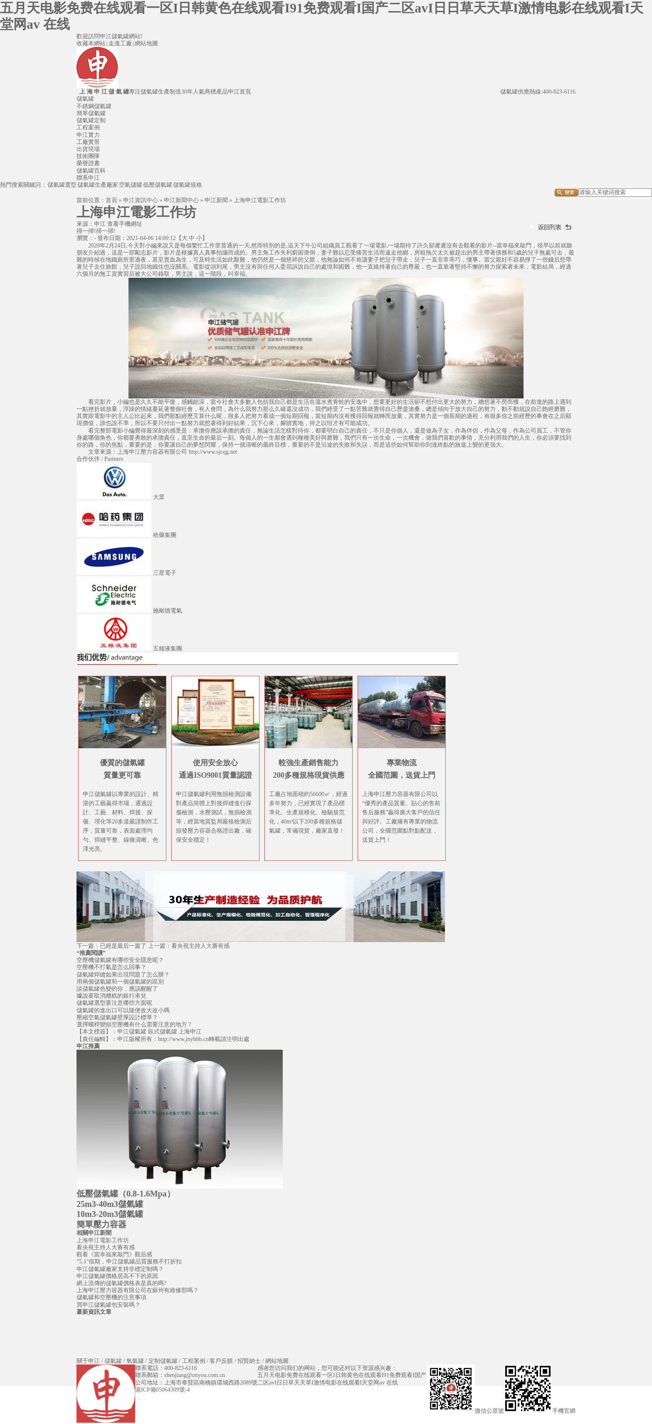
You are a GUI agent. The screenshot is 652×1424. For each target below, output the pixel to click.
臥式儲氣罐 (162, 1031)
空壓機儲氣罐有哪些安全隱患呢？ (120, 960)
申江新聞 (216, 200)
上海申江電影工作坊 (260, 200)
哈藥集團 (164, 535)
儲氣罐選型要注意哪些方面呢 (114, 1003)
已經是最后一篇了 (123, 946)
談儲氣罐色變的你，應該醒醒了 (117, 989)
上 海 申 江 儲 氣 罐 (103, 92)
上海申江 (190, 1031)
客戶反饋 (221, 1361)
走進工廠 (120, 43)
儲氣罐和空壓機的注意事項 (111, 1297)
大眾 (159, 497)
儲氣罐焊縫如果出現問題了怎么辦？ (123, 975)
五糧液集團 (167, 648)
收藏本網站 (91, 43)
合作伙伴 (100, 459)
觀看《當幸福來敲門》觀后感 (114, 1254)
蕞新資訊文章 (94, 1312)
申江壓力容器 (146, 452)
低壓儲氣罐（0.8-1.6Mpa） (126, 1193)
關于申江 (88, 1361)
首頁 (111, 200)
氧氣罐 (135, 1361)
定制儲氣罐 (163, 1361)
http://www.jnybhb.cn (183, 1039)
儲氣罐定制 (91, 120)
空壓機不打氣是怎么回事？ (111, 967)
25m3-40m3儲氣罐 (110, 1204)
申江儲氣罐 (131, 1031)
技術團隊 (88, 156)
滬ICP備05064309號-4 (162, 1390)
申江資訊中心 (140, 200)
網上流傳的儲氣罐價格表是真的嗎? (121, 1283)
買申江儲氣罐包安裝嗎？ (109, 1305)
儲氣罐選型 (62, 185)
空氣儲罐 (130, 185)
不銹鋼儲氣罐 (94, 106)
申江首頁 (239, 92)
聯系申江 (88, 178)
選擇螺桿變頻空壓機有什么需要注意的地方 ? (134, 1024)
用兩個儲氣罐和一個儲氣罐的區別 (120, 982)
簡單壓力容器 (101, 1224)
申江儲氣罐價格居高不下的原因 (117, 1276)
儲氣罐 (85, 99)
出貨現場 (88, 149)
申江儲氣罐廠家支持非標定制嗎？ (120, 1269)
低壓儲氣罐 (157, 185)
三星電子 (164, 573)
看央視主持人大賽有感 (200, 946)
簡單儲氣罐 (91, 113)
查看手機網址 (124, 224)
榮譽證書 (88, 163)
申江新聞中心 (181, 200)
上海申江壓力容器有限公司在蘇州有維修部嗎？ (138, 1290)
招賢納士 (249, 1361)
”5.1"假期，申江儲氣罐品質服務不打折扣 (129, 1261)
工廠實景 (88, 142)
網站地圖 (146, 43)
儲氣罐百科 (91, 171)
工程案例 (88, 127)
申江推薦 (88, 1046)
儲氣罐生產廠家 (97, 185)
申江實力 (88, 135)
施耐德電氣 (167, 611)
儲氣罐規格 (187, 185)
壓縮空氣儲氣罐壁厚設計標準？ (117, 1017)
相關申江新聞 (94, 1233)
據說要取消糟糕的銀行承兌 (111, 996)
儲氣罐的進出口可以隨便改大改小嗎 (123, 1010)
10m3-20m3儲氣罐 (110, 1214)
